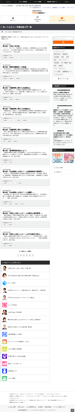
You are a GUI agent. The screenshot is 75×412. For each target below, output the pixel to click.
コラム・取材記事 (23, 1)
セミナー (67, 1)
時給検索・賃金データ (52, 1)
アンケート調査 (37, 1)
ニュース (8, 1)
